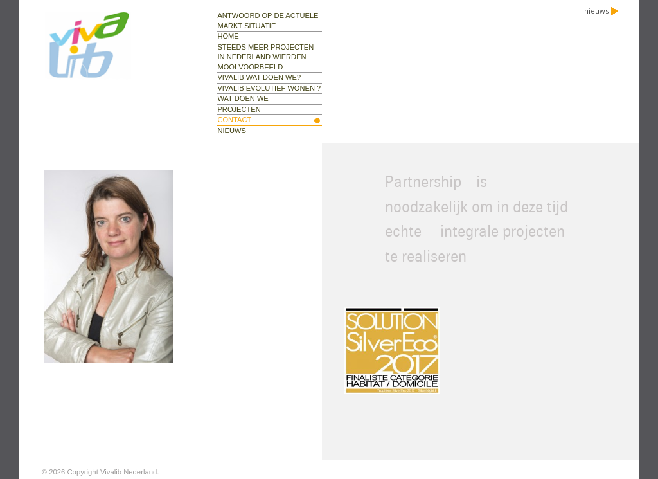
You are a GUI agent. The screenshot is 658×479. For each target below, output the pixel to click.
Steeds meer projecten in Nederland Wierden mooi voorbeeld (265, 57)
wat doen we (242, 98)
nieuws (601, 10)
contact (234, 119)
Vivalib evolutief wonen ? (269, 88)
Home (227, 36)
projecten (238, 109)
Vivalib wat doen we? (259, 77)
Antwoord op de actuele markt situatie (267, 21)
